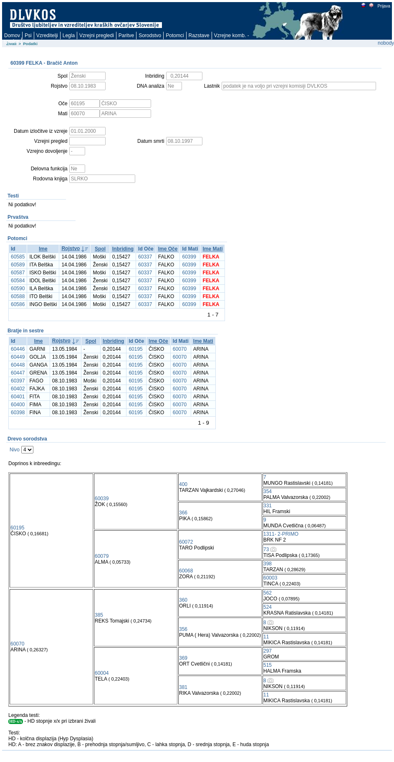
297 (267, 651)
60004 (102, 673)
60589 (18, 265)
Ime (43, 249)
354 (267, 491)
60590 (18, 288)
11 (266, 637)
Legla (69, 35)
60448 (18, 365)
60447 (18, 373)
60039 (102, 498)
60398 (18, 412)
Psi (28, 35)
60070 (180, 349)
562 (267, 593)
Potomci (175, 35)
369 (183, 658)
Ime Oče (168, 249)
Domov (12, 35)
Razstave (199, 35)
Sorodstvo (150, 35)
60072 (186, 542)
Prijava (383, 6)
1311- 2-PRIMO (280, 534)
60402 (18, 389)
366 (183, 513)
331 (267, 506)
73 (266, 549)
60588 (18, 296)
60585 (18, 257)
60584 (18, 281)
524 (267, 607)
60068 (186, 571)
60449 (18, 357)
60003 (270, 578)
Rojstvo (70, 248)
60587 (18, 273)
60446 (18, 349)
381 (183, 687)
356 (183, 629)
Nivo (15, 450)
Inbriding (123, 249)
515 (267, 665)
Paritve (126, 35)
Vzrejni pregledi (96, 35)
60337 (145, 257)
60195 (135, 349)
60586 (18, 304)
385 (99, 615)
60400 (18, 405)
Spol (100, 249)
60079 (102, 556)
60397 (18, 381)
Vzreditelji (47, 35)
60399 (189, 257)
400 (183, 484)
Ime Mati (212, 249)
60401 (18, 397)
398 (267, 564)
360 (183, 600)
